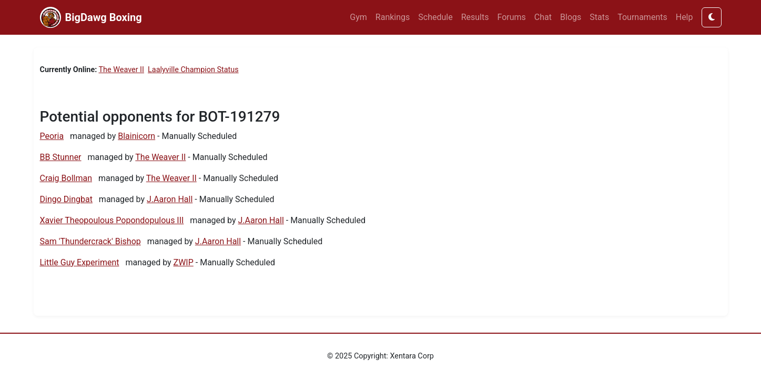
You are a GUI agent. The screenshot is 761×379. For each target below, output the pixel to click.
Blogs (570, 17)
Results (475, 17)
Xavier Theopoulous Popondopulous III (112, 220)
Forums (512, 17)
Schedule (435, 17)
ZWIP (184, 262)
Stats (599, 17)
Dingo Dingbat (66, 199)
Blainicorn (136, 136)
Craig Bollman (66, 178)
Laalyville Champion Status (193, 69)
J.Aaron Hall (169, 199)
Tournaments (642, 17)
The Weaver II (121, 69)
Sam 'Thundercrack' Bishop (90, 241)
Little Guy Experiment (79, 262)
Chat (543, 17)
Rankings (393, 17)
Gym (358, 17)
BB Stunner (61, 157)
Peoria (52, 136)
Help (684, 17)
